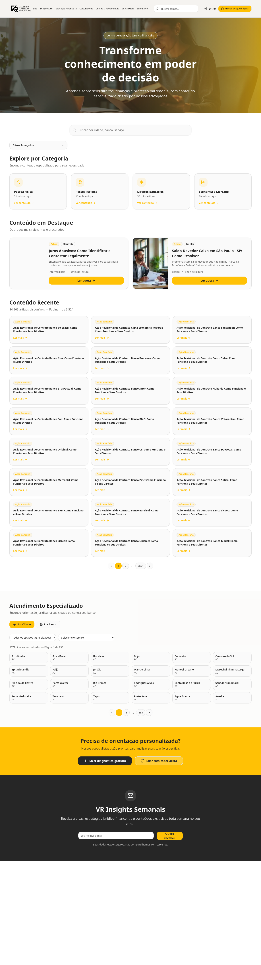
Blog (35, 8)
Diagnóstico (46, 8)
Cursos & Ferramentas (107, 8)
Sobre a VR (142, 8)
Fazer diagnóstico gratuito (105, 761)
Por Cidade (22, 624)
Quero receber (169, 836)
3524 (141, 565)
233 (140, 712)
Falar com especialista (159, 761)
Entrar (210, 8)
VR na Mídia (128, 8)
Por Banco (48, 624)
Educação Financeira (66, 8)
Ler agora (86, 281)
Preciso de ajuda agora (234, 8)
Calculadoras (86, 8)
